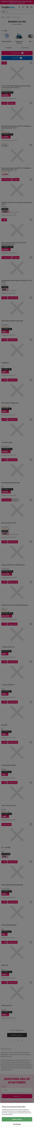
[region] (17, 1116)
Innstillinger (17, 1124)
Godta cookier (17, 1119)
